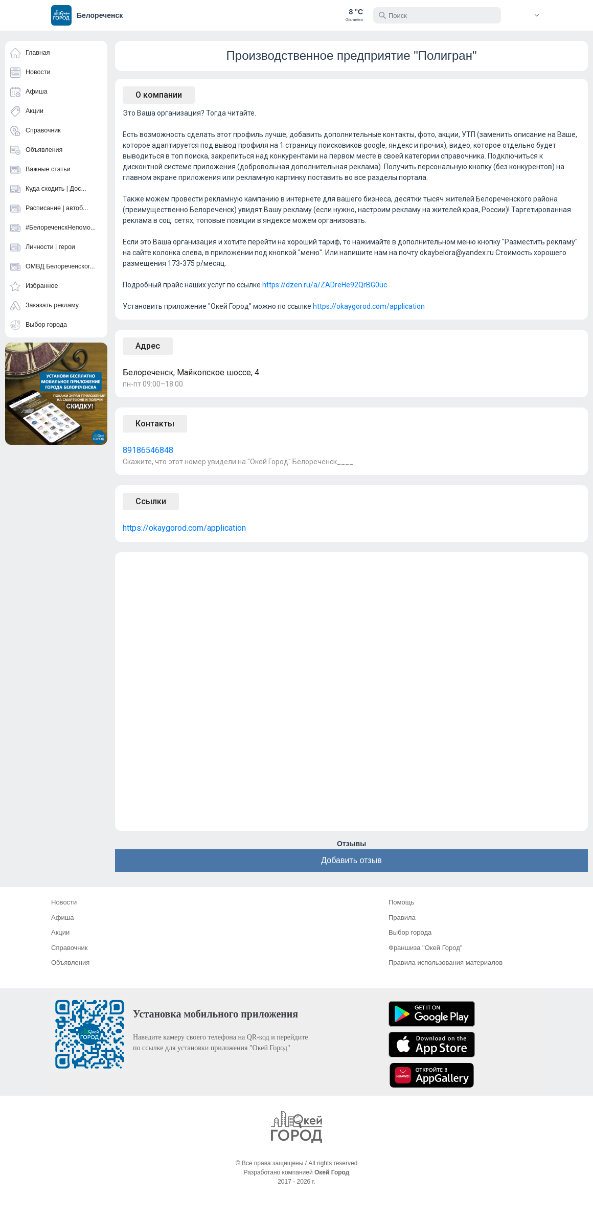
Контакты (154, 423)
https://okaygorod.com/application (369, 306)
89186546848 (148, 450)
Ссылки (150, 501)
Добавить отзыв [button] (351, 860)
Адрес (147, 346)
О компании (158, 95)
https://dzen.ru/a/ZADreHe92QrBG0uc (324, 285)
